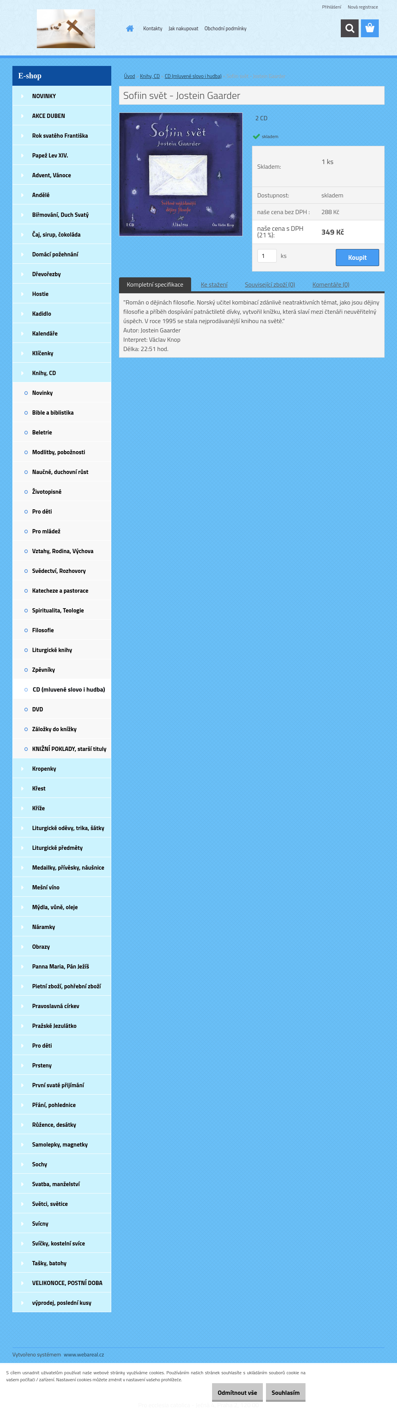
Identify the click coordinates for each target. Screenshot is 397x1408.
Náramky (43, 926)
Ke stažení (214, 284)
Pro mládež (46, 531)
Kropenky (44, 768)
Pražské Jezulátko (54, 1025)
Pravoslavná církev (55, 1006)
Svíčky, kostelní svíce (58, 1243)
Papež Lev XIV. (50, 155)
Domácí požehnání (55, 254)
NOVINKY (44, 96)
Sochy (39, 1164)
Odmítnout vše (225, 1392)
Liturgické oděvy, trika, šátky (68, 827)
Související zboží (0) (270, 284)
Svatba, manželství (56, 1184)
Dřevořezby (46, 274)
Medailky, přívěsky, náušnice (68, 867)
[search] (350, 28)
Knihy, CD (44, 372)
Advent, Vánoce (51, 175)
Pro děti (42, 511)
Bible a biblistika (53, 412)
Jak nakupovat (183, 28)
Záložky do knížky (54, 729)
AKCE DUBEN (48, 115)
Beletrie (42, 432)
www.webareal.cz (84, 1354)
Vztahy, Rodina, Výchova (62, 551)
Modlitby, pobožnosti (58, 452)
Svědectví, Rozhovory (59, 570)
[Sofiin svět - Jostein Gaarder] (180, 116)
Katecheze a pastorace (60, 590)
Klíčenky (43, 353)
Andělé (41, 194)
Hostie (40, 293)
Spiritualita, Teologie (58, 610)
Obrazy (41, 946)
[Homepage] (129, 28)
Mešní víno (46, 887)
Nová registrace (363, 6)
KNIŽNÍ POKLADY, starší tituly (69, 748)
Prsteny (42, 1065)
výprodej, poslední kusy (61, 1302)
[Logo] (65, 28)
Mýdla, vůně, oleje (55, 907)
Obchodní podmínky (226, 28)
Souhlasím (282, 1392)
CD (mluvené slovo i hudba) (69, 689)
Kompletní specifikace (155, 284)
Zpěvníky (43, 669)
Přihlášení (331, 6)
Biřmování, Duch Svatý (60, 214)
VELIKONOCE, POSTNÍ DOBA (67, 1282)
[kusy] (267, 256)
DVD (37, 709)
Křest (39, 788)
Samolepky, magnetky (60, 1144)
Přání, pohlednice (54, 1104)
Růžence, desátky (54, 1124)
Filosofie (43, 630)
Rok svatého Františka (60, 135)
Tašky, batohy (49, 1263)
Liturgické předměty (57, 847)
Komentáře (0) (330, 284)
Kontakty (152, 28)
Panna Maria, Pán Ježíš (60, 966)
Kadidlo (41, 313)
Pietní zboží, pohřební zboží (66, 986)
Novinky (42, 392)
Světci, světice (50, 1203)
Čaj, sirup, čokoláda (56, 234)
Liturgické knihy (52, 649)
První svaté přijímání (58, 1085)
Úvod (129, 76)
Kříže (38, 808)
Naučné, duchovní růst (60, 471)
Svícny (40, 1223)
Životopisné (47, 491)
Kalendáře (45, 333)
